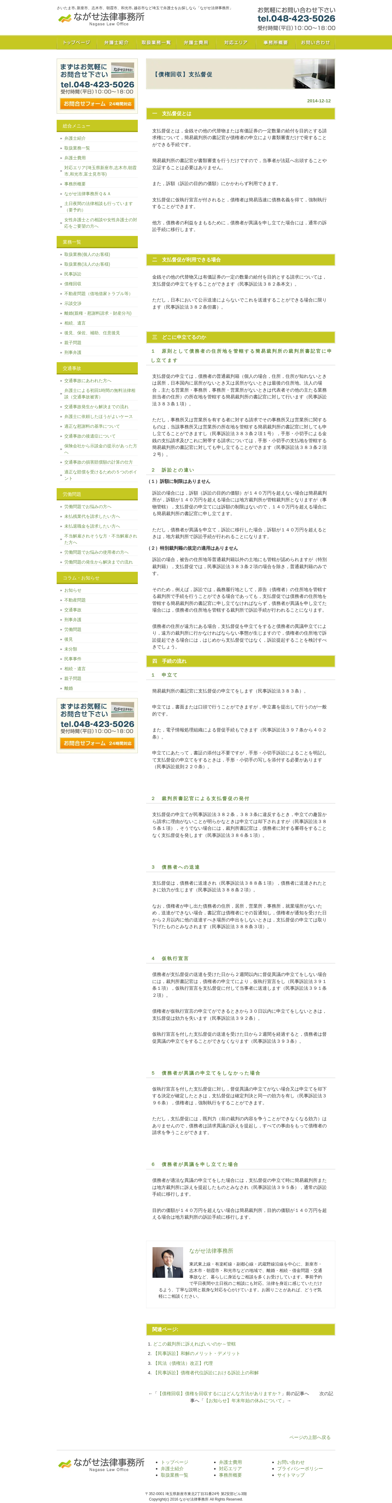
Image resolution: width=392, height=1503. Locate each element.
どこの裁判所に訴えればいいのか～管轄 (194, 1343)
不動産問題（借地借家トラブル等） (98, 293)
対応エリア (236, 42)
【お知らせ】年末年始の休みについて (243, 1400)
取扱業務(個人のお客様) (87, 254)
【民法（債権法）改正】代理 (183, 1363)
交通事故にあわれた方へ (87, 380)
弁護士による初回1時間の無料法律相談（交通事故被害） (99, 393)
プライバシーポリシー (300, 1468)
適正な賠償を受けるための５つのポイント (100, 475)
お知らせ (72, 590)
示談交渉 (72, 303)
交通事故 (72, 609)
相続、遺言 (75, 323)
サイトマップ (291, 1475)
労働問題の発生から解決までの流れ (98, 562)
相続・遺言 (75, 668)
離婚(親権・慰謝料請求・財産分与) (97, 313)
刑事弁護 (72, 352)
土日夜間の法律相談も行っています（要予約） (98, 206)
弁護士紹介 (116, 42)
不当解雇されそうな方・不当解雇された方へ (100, 539)
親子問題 (72, 342)
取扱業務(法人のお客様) (87, 264)
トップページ (76, 42)
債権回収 (72, 283)
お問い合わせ (315, 42)
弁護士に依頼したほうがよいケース (98, 416)
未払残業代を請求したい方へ (92, 516)
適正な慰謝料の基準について (92, 426)
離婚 (68, 688)
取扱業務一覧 (156, 42)
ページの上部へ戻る (310, 1437)
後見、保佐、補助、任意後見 (92, 332)
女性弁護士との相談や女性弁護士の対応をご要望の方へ (100, 223)
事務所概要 (276, 42)
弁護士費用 (196, 42)
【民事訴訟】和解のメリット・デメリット (196, 1353)
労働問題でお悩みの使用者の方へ (96, 552)
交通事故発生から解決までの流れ (96, 406)
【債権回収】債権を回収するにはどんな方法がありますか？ (219, 1393)
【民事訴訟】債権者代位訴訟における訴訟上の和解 (206, 1372)
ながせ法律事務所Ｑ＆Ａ (87, 193)
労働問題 (72, 629)
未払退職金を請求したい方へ (92, 526)
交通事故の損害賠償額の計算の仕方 (98, 462)
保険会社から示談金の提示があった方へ (100, 449)
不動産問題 (75, 600)
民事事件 (72, 658)
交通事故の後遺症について (90, 436)
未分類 (70, 649)
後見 (68, 639)
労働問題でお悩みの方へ (87, 506)
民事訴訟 (72, 273)
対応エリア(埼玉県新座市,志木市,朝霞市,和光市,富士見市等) (100, 170)
